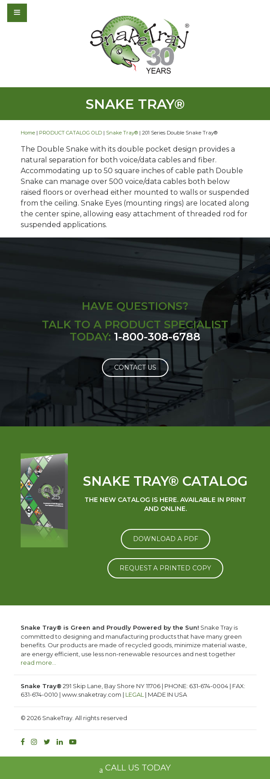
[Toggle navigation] (41, 13)
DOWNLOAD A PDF (165, 539)
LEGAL (134, 694)
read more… (38, 662)
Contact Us (135, 367)
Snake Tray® (122, 133)
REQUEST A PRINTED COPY (165, 568)
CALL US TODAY (135, 769)
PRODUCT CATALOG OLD (70, 133)
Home (28, 133)
